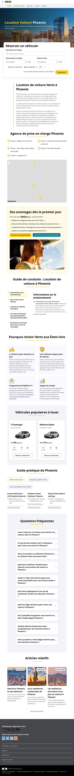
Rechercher (62, 72)
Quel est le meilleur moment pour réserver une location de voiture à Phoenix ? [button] (37, 567)
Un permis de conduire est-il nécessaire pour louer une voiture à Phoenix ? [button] (37, 544)
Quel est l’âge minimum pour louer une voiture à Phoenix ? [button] (37, 605)
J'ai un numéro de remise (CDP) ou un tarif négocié (39, 71)
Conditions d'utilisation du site (24, 771)
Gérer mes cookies (6, 773)
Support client (5, 755)
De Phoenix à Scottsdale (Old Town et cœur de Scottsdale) (18, 325)
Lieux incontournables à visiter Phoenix (20, 487)
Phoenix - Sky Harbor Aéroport (51, 148)
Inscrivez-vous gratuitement (20, 235)
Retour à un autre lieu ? (15, 67)
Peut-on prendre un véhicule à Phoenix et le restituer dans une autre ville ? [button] (37, 555)
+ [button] (9, 162)
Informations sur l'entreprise (9, 746)
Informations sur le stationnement (17, 294)
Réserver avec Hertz (7, 759)
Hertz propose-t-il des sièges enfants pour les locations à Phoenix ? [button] (37, 640)
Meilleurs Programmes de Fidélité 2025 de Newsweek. (21, 397)
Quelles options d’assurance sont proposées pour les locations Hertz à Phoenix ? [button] (37, 628)
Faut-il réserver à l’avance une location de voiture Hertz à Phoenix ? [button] (37, 533)
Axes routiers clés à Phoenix (17, 301)
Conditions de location (39, 771)
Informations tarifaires (52, 771)
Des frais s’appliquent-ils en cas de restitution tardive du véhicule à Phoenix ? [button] (37, 594)
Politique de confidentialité (8, 771)
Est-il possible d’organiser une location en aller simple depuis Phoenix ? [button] (37, 616)
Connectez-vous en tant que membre (46, 235)
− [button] (9, 164)
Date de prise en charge (14, 58)
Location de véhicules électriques (17, 308)
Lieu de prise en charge (14, 50)
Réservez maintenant (22, 455)
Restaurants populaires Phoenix (38, 480)
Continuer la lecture (39, 314)
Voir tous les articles (37, 711)
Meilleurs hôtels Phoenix (16, 480)
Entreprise (4, 750)
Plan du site (62, 771)
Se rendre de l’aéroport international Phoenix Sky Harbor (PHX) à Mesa (18, 316)
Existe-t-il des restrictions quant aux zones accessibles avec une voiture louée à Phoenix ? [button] (37, 580)
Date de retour (42, 58)
